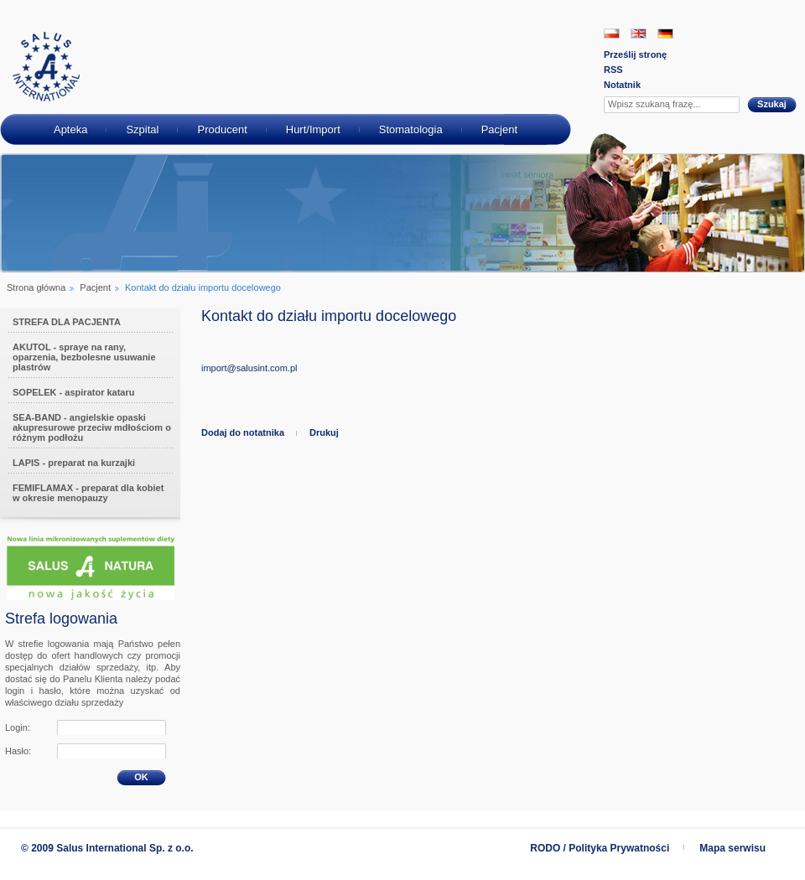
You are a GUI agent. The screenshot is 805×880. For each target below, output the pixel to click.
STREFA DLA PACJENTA (67, 322)
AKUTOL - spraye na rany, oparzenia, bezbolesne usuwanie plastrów (84, 357)
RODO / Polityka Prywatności (599, 848)
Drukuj (324, 432)
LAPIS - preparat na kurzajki (74, 463)
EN (639, 33)
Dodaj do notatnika (242, 432)
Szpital (142, 129)
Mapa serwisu (732, 848)
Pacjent (499, 129)
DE (665, 33)
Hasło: (18, 751)
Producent (222, 129)
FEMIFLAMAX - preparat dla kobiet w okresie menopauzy (88, 493)
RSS (613, 70)
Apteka (70, 129)
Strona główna (36, 287)
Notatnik (622, 85)
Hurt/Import (313, 129)
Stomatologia (411, 129)
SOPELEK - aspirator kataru (74, 392)
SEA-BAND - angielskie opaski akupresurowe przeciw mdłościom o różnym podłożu (92, 427)
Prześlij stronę (635, 54)
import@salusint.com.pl (249, 368)
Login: (17, 727)
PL (612, 33)
